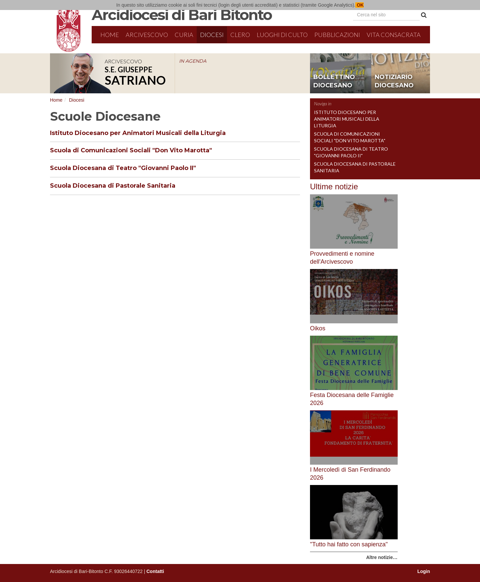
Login (423, 571)
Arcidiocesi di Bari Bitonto (182, 15)
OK (359, 5)
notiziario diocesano (394, 81)
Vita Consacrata (394, 34)
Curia (184, 34)
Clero (240, 34)
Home (109, 34)
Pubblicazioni (337, 34)
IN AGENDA (192, 61)
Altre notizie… (381, 557)
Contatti (155, 571)
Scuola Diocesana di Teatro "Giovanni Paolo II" (123, 168)
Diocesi (212, 34)
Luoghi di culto (282, 34)
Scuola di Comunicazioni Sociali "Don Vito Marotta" (131, 150)
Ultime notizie (334, 186)
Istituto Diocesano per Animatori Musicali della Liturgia (138, 133)
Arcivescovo (147, 34)
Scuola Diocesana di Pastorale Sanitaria (112, 185)
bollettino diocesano (334, 81)
